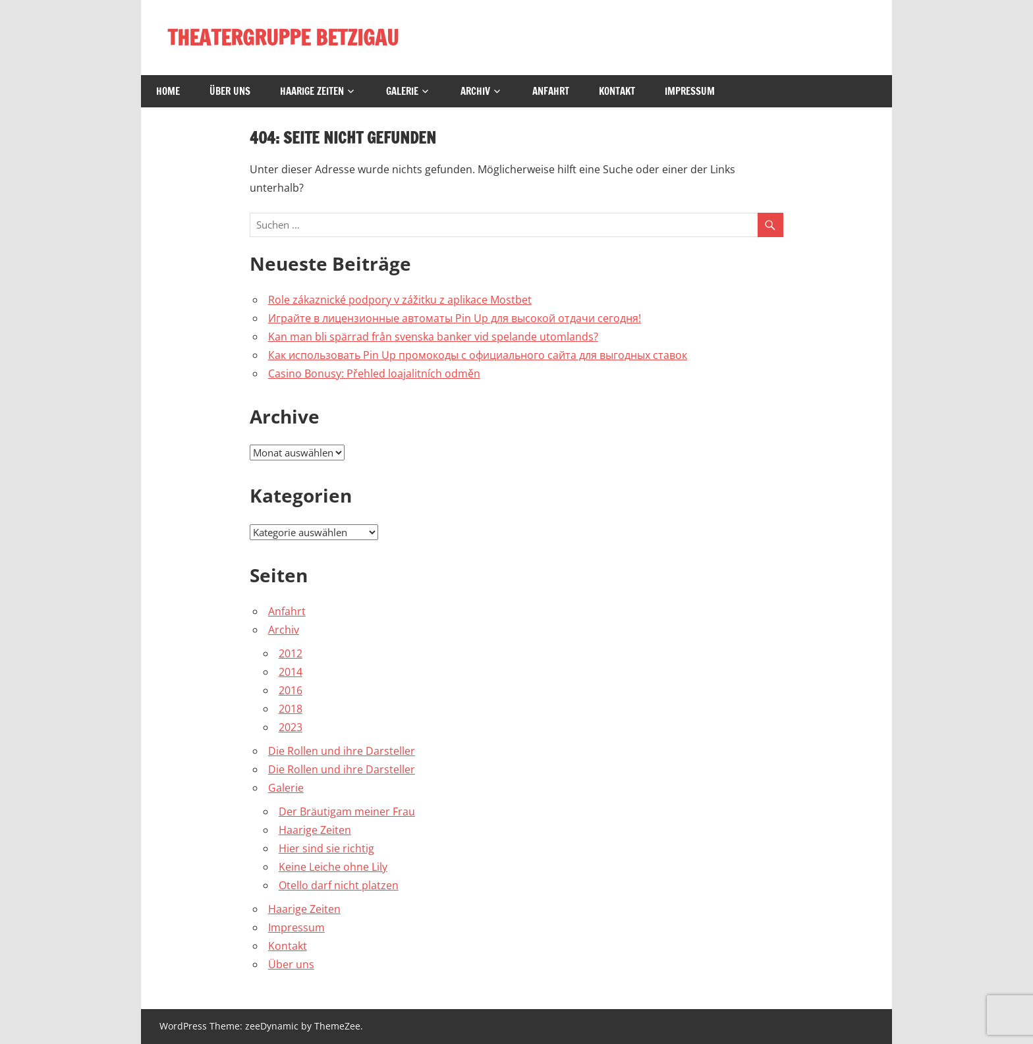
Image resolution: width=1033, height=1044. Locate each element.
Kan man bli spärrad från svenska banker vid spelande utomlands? (433, 336)
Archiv (475, 91)
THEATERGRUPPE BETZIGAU (283, 37)
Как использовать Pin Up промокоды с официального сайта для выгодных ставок (477, 355)
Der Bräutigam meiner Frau (347, 811)
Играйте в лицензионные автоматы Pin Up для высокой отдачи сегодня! (454, 318)
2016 (290, 690)
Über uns (229, 91)
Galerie (402, 91)
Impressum (690, 91)
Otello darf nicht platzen (339, 885)
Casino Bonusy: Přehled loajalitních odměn (374, 373)
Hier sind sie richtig (326, 848)
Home (168, 91)
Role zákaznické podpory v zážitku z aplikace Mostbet (400, 299)
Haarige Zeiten (312, 91)
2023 (290, 727)
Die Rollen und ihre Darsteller (341, 751)
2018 (290, 708)
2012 (290, 653)
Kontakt (617, 91)
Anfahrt (550, 91)
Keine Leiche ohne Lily (333, 867)
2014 (290, 672)
